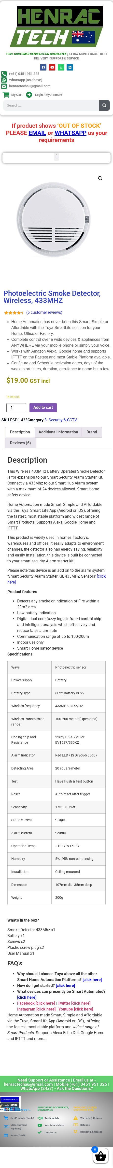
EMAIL (37, 132)
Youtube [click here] (75, 1009)
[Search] (104, 105)
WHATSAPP (70, 132)
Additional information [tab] (58, 432)
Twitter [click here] (74, 1003)
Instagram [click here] (36, 1009)
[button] (56, 157)
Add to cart (43, 407)
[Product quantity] (16, 407)
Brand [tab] (91, 432)
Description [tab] (20, 432)
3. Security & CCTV (60, 420)
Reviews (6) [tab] (20, 443)
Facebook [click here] (36, 1003)
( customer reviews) (44, 312)
